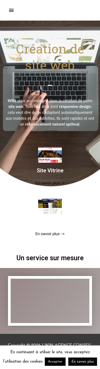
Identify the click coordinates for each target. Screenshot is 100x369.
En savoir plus (82, 361)
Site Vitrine (50, 170)
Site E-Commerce (50, 221)
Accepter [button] (55, 361)
